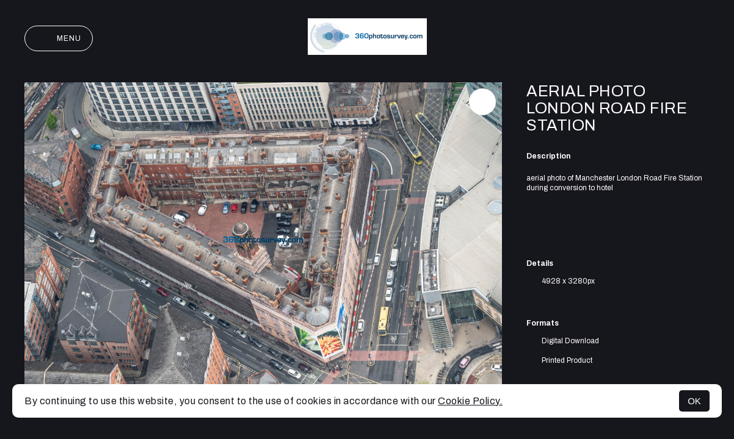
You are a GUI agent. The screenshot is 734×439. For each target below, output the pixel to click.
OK (694, 401)
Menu (58, 38)
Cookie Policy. (470, 401)
